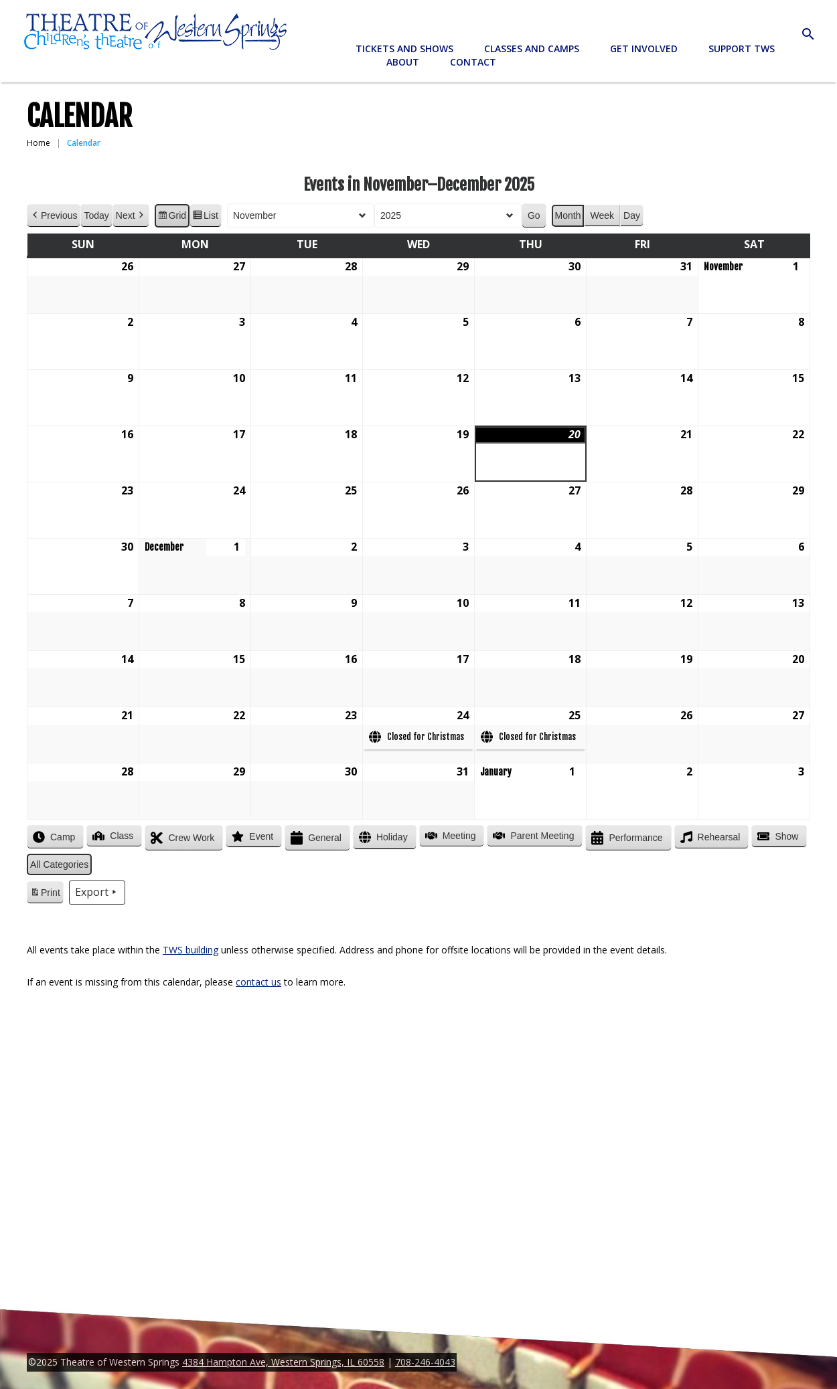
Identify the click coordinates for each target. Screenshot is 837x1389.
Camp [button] (52, 837)
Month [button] (568, 215)
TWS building (190, 949)
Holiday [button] (382, 837)
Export (97, 892)
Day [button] (631, 215)
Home (38, 143)
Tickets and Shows (404, 48)
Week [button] (602, 215)
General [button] (314, 838)
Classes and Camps (531, 48)
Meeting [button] (449, 835)
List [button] (205, 217)
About (402, 62)
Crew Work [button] (181, 838)
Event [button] (251, 836)
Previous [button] (53, 215)
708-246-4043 (425, 1362)
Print (44, 895)
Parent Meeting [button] (532, 835)
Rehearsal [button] (709, 837)
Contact (473, 62)
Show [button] (776, 836)
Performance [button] (625, 838)
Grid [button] (171, 217)
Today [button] (96, 215)
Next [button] (131, 215)
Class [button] (111, 835)
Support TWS (741, 48)
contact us (258, 982)
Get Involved (644, 48)
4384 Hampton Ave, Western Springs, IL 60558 (283, 1362)
